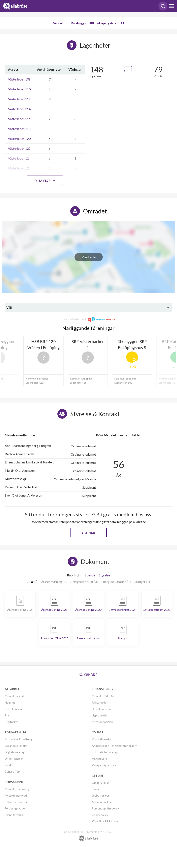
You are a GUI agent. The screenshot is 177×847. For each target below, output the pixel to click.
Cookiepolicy (100, 815)
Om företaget (100, 782)
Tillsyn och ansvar (16, 802)
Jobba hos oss (101, 795)
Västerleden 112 (19, 99)
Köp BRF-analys (102, 739)
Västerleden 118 (19, 129)
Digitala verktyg (15, 752)
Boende (89, 575)
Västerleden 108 (19, 79)
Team (95, 789)
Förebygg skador (15, 808)
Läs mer (88, 532)
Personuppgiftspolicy (105, 808)
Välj (9, 307)
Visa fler (45, 180)
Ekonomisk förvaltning (19, 739)
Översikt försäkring (17, 789)
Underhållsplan (14, 758)
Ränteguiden (100, 702)
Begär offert (12, 771)
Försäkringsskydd (16, 795)
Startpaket (12, 722)
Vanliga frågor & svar (105, 765)
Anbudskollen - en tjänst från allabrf (114, 745)
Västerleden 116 (19, 119)
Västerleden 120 (19, 138)
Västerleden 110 (19, 89)
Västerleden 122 (19, 148)
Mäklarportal (100, 758)
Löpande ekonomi (16, 745)
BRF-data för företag (105, 752)
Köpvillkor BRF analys (105, 821)
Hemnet (10, 702)
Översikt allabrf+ (15, 696)
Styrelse (104, 575)
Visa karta (89, 257)
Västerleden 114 (19, 109)
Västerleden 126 (19, 168)
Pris (7, 715)
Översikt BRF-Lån (103, 696)
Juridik (9, 765)
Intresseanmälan (102, 722)
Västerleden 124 (19, 158)
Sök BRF (88, 674)
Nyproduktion (100, 715)
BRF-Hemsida (13, 709)
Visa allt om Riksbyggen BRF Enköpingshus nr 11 (88, 23)
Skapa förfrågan (15, 815)
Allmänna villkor (101, 802)
